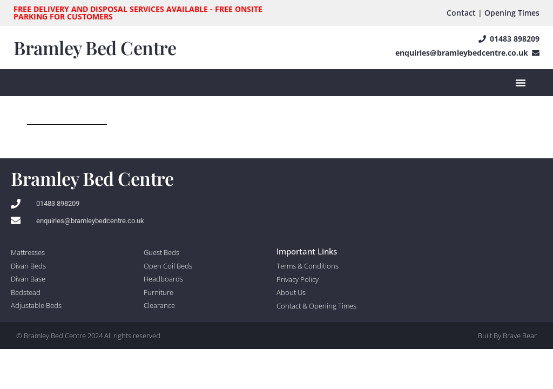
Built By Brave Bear (507, 335)
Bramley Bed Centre (95, 47)
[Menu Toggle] (520, 82)
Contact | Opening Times (493, 13)
